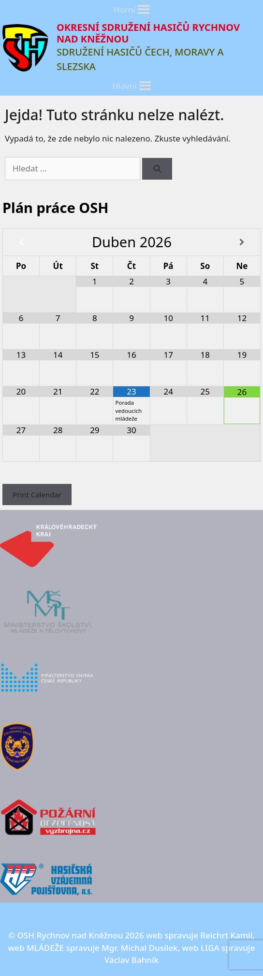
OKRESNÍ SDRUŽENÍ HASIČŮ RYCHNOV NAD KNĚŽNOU (148, 33)
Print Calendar (37, 494)
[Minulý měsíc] (21, 242)
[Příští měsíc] (242, 242)
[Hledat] (157, 169)
